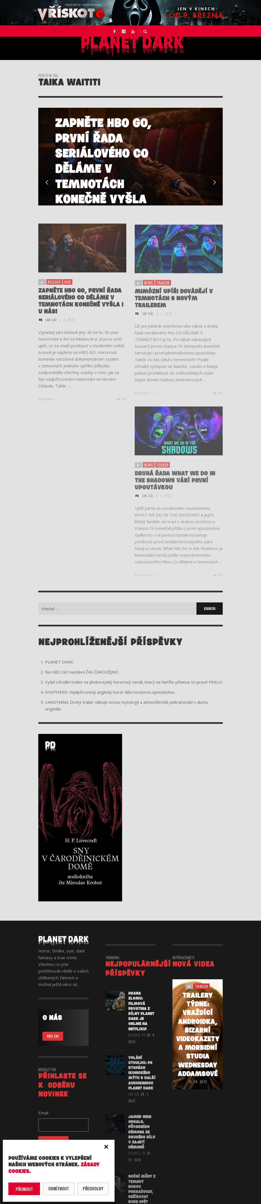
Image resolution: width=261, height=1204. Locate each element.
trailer (163, 290)
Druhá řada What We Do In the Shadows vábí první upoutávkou (175, 488)
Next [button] (214, 182)
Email (43, 1113)
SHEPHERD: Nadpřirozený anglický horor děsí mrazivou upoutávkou (110, 692)
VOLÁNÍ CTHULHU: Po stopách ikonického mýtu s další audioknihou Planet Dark (141, 1080)
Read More (49, 406)
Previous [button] (46, 182)
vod (67, 288)
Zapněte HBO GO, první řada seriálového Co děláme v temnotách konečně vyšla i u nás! (80, 308)
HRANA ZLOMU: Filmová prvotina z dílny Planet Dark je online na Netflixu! (141, 1018)
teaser (162, 472)
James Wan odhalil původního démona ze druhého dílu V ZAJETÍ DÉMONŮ (141, 1139)
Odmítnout (58, 1188)
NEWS (148, 290)
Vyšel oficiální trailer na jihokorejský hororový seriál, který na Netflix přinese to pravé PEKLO (133, 682)
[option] (130, 156)
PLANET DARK (59, 662)
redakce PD (137, 1041)
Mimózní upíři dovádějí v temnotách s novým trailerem (174, 305)
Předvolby (93, 1188)
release (54, 288)
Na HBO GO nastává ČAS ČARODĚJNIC (82, 672)
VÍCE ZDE (53, 1036)
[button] (106, 1147)
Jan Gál (51, 326)
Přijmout (24, 1189)
